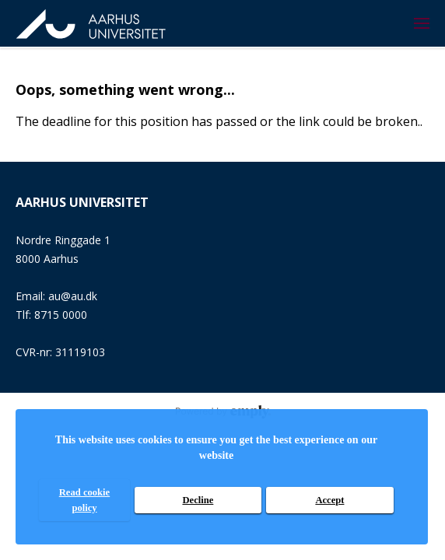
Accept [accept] (329, 500)
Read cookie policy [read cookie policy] (84, 500)
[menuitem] (421, 23)
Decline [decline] (197, 500)
